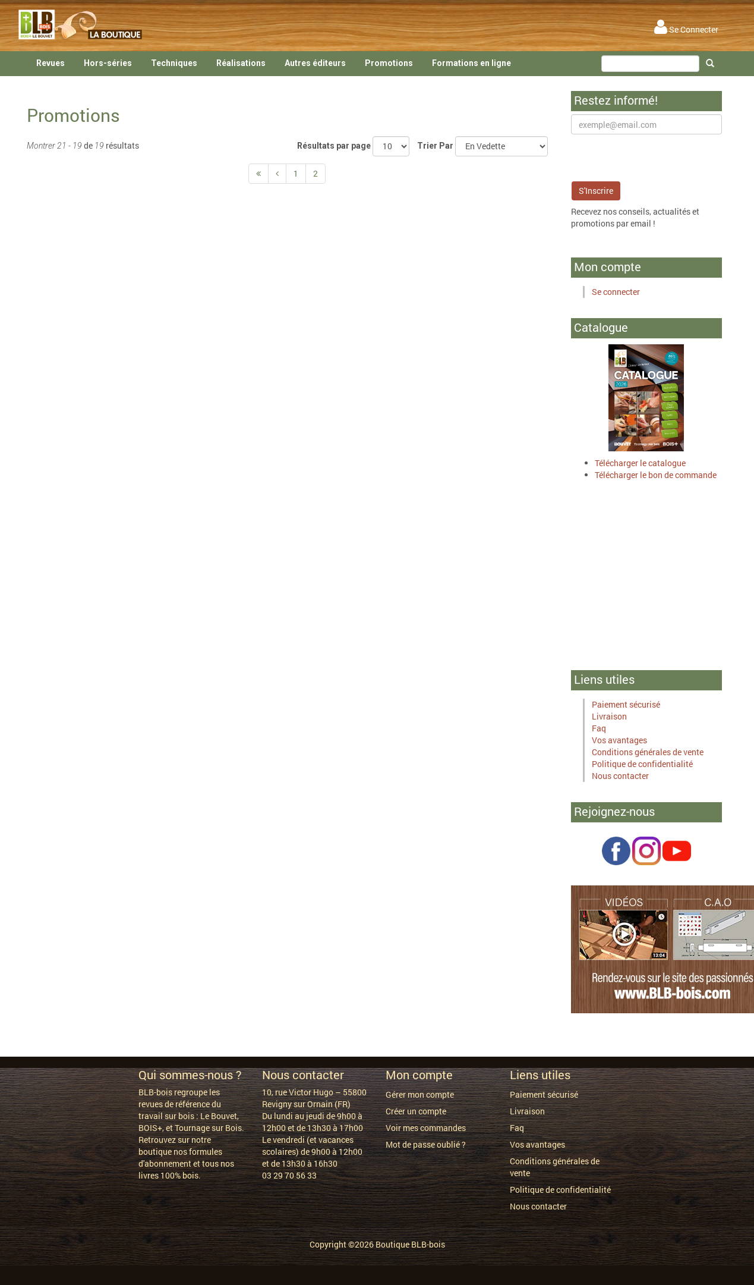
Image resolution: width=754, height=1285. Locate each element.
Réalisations (241, 63)
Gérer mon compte (420, 1094)
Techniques (174, 63)
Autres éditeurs (315, 63)
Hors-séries (108, 63)
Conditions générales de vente (647, 752)
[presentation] (661, 157)
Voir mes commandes (426, 1127)
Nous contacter (620, 775)
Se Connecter (686, 29)
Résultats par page (334, 145)
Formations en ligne (471, 63)
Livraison (609, 716)
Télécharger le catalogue (640, 463)
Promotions (389, 63)
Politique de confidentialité (642, 763)
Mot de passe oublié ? (426, 1144)
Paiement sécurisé (626, 704)
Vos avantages (619, 740)
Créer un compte (416, 1111)
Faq (599, 728)
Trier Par (435, 145)
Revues (50, 63)
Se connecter (616, 291)
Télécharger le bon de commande (656, 474)
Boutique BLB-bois (410, 1244)
